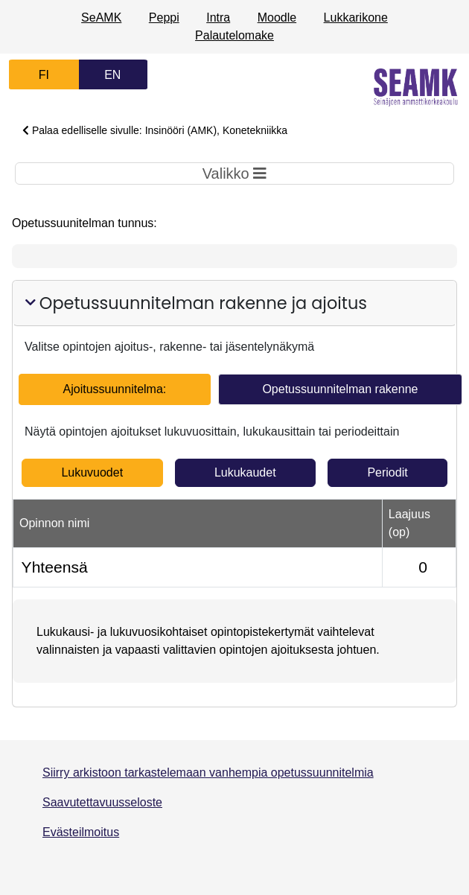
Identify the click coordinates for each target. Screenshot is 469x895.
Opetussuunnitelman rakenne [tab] (340, 389)
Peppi (164, 17)
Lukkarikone (356, 17)
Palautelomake (234, 35)
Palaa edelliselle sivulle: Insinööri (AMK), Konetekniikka (154, 130)
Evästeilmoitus (80, 832)
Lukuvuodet (92, 472)
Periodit (387, 472)
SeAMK (101, 17)
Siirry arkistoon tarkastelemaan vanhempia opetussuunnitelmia (208, 772)
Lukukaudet (245, 472)
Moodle (277, 17)
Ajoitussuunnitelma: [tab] (115, 389)
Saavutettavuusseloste (102, 802)
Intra (218, 17)
